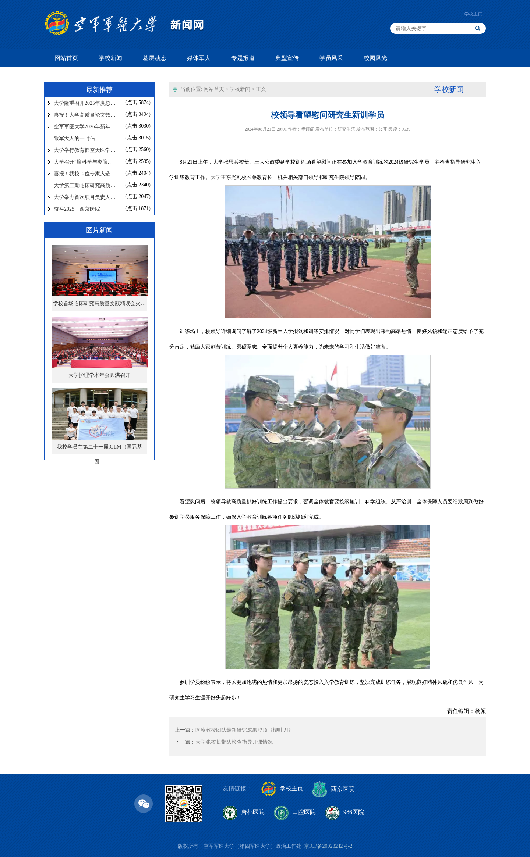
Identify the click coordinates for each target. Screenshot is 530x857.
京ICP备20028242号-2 (328, 846)
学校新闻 (110, 58)
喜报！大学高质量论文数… (85, 115)
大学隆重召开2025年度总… (85, 103)
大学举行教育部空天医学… (85, 150)
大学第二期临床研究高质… (85, 185)
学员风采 (331, 58)
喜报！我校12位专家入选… (85, 173)
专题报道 (243, 58)
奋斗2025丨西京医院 (77, 209)
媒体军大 (199, 58)
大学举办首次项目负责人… (85, 197)
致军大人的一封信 (74, 138)
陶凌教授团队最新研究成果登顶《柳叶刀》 (244, 730)
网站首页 (66, 58)
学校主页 (473, 14)
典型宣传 (287, 58)
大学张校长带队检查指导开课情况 (234, 742)
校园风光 (375, 58)
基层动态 (154, 58)
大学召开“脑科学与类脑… (83, 162)
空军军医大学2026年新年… (85, 126)
